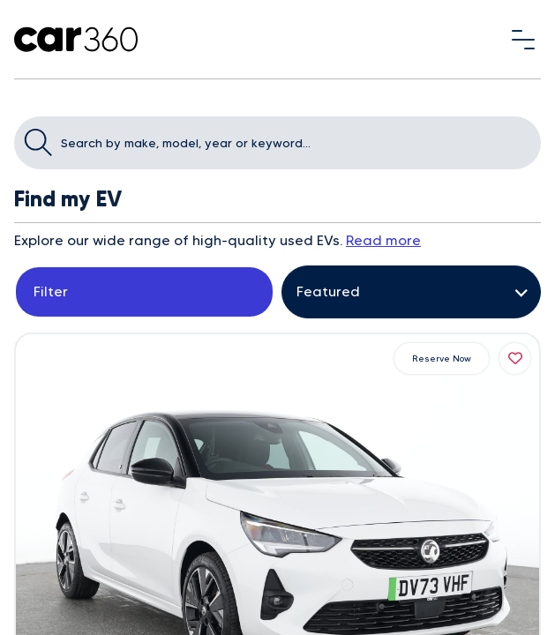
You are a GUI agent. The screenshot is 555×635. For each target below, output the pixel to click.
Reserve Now (441, 358)
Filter (51, 291)
